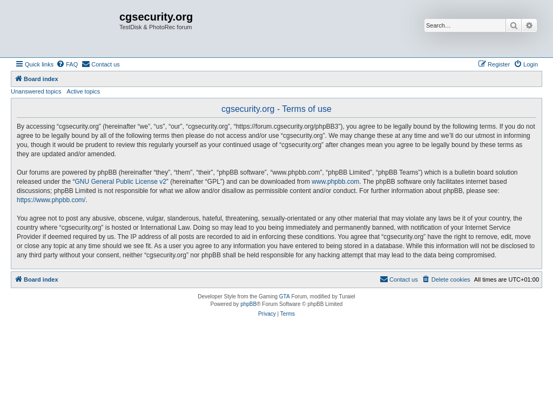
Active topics (83, 91)
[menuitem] (67, 64)
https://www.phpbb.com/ (51, 200)
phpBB (248, 304)
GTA (284, 296)
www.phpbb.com (335, 181)
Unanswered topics (36, 91)
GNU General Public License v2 (120, 181)
